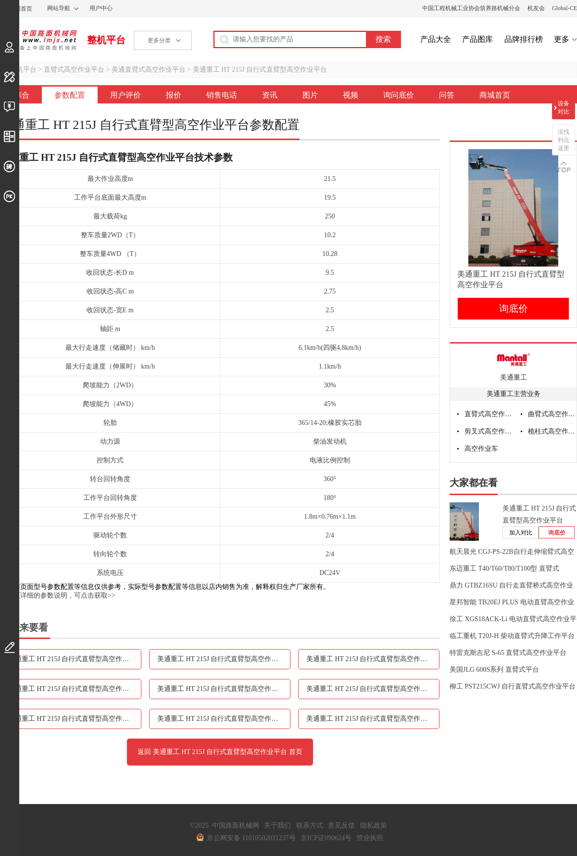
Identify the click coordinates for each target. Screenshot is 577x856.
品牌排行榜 (523, 39)
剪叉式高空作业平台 (489, 431)
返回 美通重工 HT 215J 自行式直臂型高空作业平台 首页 (220, 751)
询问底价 (398, 95)
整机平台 (106, 40)
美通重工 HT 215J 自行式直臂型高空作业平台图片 (372, 688)
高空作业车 (481, 448)
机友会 (536, 8)
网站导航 (58, 8)
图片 (310, 95)
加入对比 (520, 532)
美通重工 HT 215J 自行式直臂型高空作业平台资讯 (223, 688)
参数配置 (69, 95)
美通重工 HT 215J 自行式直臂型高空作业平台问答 (372, 718)
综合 (21, 95)
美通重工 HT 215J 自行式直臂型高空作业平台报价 (372, 659)
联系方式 (309, 825)
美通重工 (513, 377)
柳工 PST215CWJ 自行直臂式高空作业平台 (513, 686)
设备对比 (563, 107)
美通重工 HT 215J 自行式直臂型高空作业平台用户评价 (223, 659)
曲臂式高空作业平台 (552, 414)
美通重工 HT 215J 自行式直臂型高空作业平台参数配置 (74, 659)
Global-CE (564, 8)
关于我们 (277, 825)
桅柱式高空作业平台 (552, 431)
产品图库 (477, 39)
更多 (561, 39)
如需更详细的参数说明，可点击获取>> (57, 595)
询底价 (513, 308)
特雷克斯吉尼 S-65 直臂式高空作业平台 (508, 652)
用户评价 (125, 95)
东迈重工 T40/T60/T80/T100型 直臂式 (504, 568)
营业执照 (369, 838)
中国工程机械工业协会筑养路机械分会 (471, 8)
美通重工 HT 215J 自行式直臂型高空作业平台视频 (74, 718)
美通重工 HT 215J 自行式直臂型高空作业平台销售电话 (74, 688)
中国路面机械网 (38, 40)
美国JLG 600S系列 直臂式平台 (494, 669)
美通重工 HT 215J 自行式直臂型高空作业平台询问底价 (223, 718)
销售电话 (221, 95)
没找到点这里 (563, 140)
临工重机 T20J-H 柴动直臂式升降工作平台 (512, 635)
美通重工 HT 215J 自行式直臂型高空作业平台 (260, 69)
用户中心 (101, 8)
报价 (173, 95)
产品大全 (435, 39)
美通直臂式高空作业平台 (149, 69)
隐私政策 (373, 825)
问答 (446, 95)
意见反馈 (341, 825)
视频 (350, 95)
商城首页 (494, 95)
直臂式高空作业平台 (74, 69)
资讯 (269, 95)
